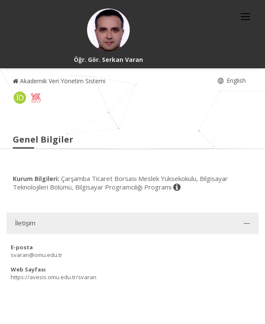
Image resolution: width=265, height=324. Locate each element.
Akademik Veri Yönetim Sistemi (59, 81)
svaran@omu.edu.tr (36, 255)
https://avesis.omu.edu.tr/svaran (53, 277)
